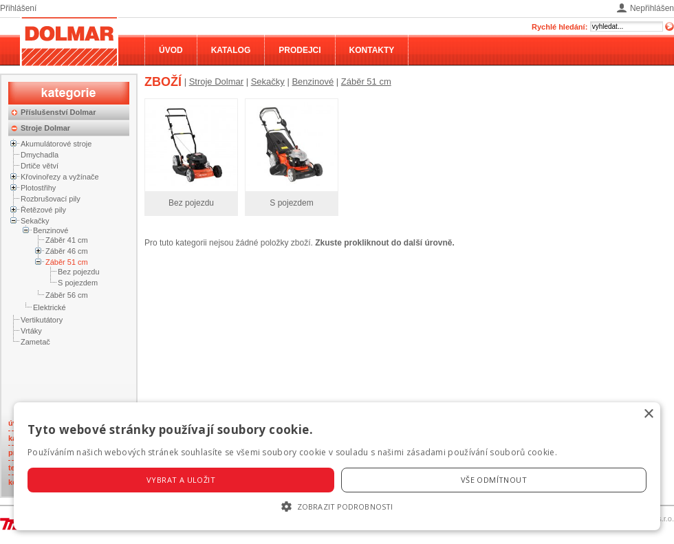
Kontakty (372, 50)
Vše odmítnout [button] (494, 480)
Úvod (171, 50)
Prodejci (299, 50)
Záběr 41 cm (66, 240)
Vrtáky (31, 331)
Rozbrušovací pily (50, 199)
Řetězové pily (43, 210)
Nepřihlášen (652, 8)
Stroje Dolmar (45, 128)
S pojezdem (78, 283)
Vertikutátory (42, 320)
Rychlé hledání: (559, 27)
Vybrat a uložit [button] (180, 480)
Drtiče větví (39, 166)
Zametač (35, 342)
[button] (337, 506)
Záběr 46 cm (66, 251)
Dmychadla (39, 155)
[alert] (337, 466)
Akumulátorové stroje (56, 144)
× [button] (648, 414)
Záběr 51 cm (66, 262)
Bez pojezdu (79, 272)
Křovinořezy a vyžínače (60, 177)
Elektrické (49, 307)
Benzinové (50, 230)
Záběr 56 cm (66, 295)
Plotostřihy (38, 188)
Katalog (231, 50)
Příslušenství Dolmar (58, 112)
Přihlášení (18, 8)
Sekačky (35, 221)
